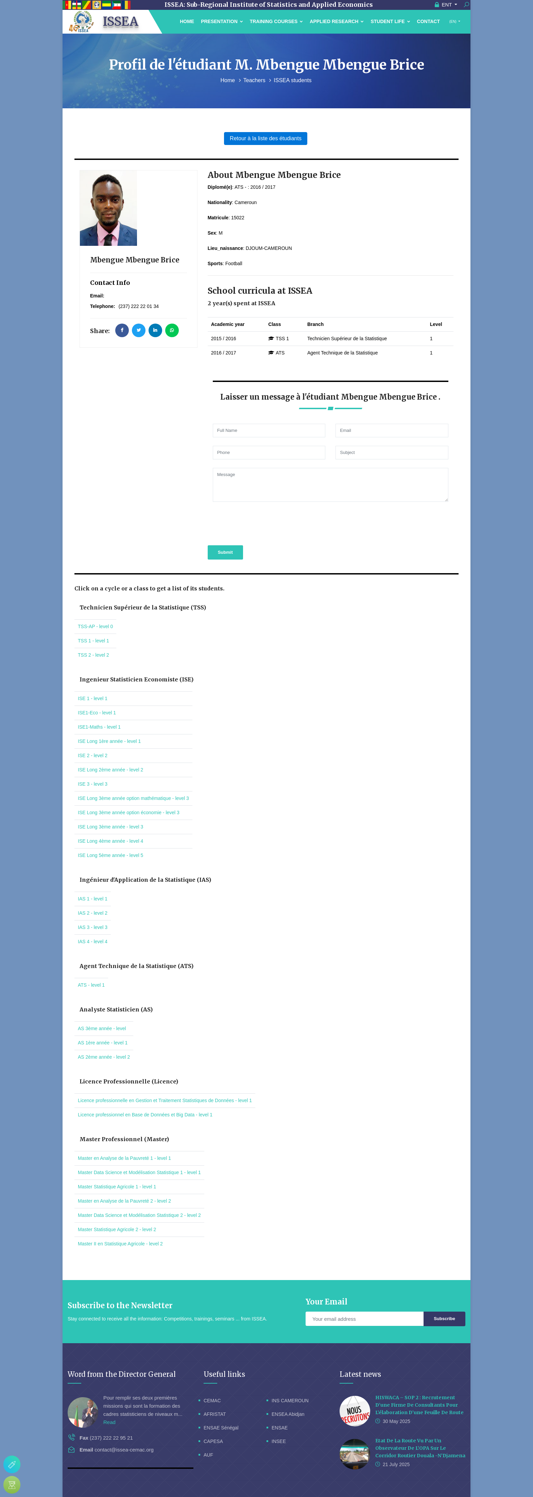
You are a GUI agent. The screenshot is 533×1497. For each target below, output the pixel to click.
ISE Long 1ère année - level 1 (109, 741)
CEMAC (212, 1400)
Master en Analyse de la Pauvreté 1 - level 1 (124, 1158)
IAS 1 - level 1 (92, 898)
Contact (428, 21)
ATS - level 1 (91, 985)
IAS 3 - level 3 (92, 927)
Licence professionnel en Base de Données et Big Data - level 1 (145, 1114)
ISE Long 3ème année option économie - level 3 (128, 812)
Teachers (255, 80)
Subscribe (444, 1318)
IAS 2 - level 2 (92, 913)
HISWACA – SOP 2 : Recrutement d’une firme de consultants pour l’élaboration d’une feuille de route (419, 1405)
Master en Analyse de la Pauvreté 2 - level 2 (124, 1201)
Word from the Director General (122, 1374)
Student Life (390, 21)
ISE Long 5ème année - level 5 (110, 855)
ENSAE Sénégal (221, 1427)
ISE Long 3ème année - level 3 (110, 826)
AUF (208, 1455)
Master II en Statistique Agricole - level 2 (120, 1243)
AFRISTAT (215, 1414)
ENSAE (280, 1427)
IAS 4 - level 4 (92, 941)
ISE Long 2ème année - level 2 (110, 769)
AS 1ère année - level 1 (102, 1042)
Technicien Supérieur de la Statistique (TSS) (143, 607)
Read (109, 1422)
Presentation (222, 21)
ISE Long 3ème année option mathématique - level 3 (133, 798)
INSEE (279, 1441)
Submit (225, 552)
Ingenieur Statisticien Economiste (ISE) (136, 679)
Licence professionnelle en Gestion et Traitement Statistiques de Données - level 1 (165, 1100)
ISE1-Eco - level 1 (97, 712)
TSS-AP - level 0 (95, 626)
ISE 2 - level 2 (92, 755)
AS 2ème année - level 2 (104, 1057)
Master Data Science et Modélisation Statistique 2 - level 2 (139, 1215)
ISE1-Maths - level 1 (99, 727)
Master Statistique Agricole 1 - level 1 (117, 1186)
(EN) (452, 21)
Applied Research (337, 21)
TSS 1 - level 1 (93, 640)
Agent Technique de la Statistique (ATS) (136, 966)
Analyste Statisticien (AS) (116, 1009)
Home (187, 21)
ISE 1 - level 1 (92, 698)
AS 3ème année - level (102, 1028)
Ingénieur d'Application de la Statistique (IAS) (145, 879)
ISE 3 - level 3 (92, 784)
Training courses (276, 21)
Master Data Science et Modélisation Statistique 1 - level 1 (139, 1172)
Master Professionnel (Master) (124, 1139)
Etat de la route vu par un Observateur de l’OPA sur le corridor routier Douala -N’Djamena (420, 1448)
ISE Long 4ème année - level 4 (110, 841)
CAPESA (213, 1441)
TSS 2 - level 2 (93, 655)
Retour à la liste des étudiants (266, 138)
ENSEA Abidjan (288, 1414)
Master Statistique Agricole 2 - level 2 (117, 1229)
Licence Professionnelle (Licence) (129, 1081)
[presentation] (259, 522)
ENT (444, 4)
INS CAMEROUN (290, 1400)
